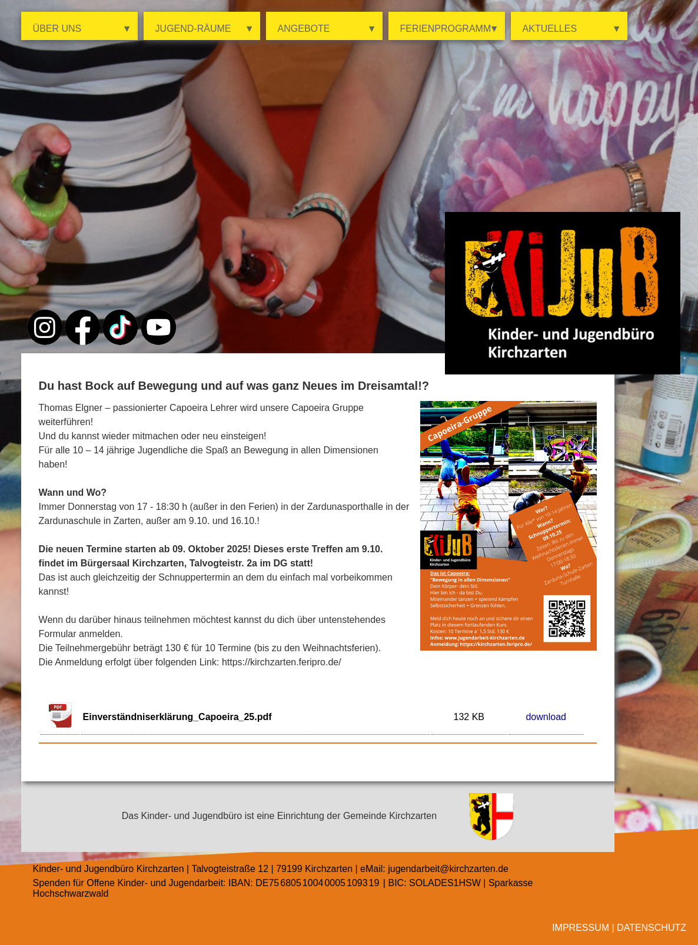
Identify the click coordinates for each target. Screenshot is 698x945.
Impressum (580, 928)
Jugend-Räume (204, 29)
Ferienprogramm (449, 29)
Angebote (327, 29)
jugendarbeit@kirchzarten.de (448, 869)
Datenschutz (651, 928)
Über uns (82, 29)
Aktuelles (572, 29)
